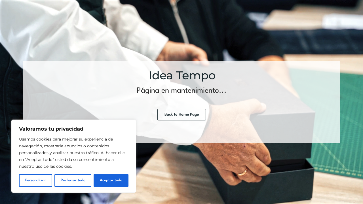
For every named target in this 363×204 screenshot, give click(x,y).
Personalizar (35, 180)
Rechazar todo (73, 180)
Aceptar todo (111, 180)
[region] (73, 156)
